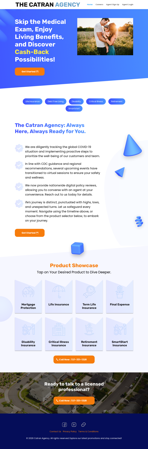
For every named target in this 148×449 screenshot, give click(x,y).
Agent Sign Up (112, 5)
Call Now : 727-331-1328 (73, 359)
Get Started (28, 71)
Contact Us (55, 431)
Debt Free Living (56, 101)
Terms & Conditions (88, 431)
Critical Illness (96, 101)
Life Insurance (33, 101)
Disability (76, 101)
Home (90, 5)
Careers (99, 5)
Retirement (116, 101)
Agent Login (127, 5)
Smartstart (74, 108)
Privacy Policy (70, 431)
